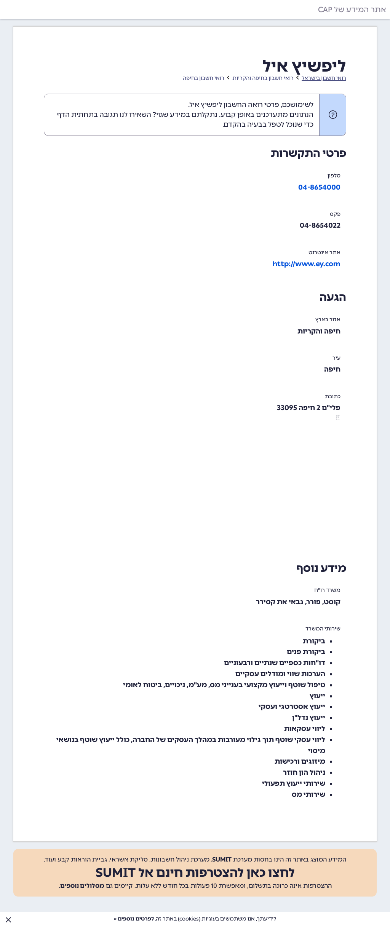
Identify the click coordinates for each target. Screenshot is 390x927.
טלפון (334, 175)
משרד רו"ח (327, 590)
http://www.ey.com (306, 264)
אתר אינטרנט (324, 252)
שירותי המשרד (322, 628)
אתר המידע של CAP (352, 9)
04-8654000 (319, 187)
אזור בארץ (327, 319)
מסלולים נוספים (82, 885)
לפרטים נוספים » (134, 919)
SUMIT (222, 859)
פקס (335, 214)
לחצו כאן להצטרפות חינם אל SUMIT (195, 872)
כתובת (332, 396)
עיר (336, 358)
